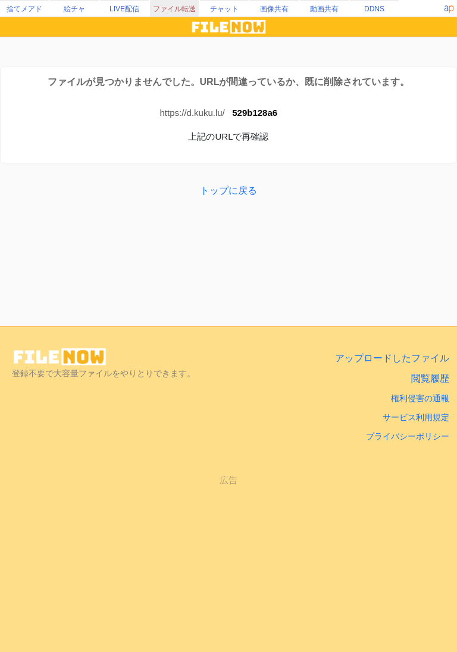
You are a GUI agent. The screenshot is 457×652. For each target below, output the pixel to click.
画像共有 (274, 9)
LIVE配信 (124, 9)
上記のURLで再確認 (228, 136)
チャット (224, 9)
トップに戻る (228, 190)
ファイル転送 (174, 9)
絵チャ (74, 9)
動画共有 (324, 9)
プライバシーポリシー (407, 436)
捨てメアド (24, 9)
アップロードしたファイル (392, 358)
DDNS (374, 9)
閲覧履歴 (430, 378)
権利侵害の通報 (420, 398)
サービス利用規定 (416, 417)
